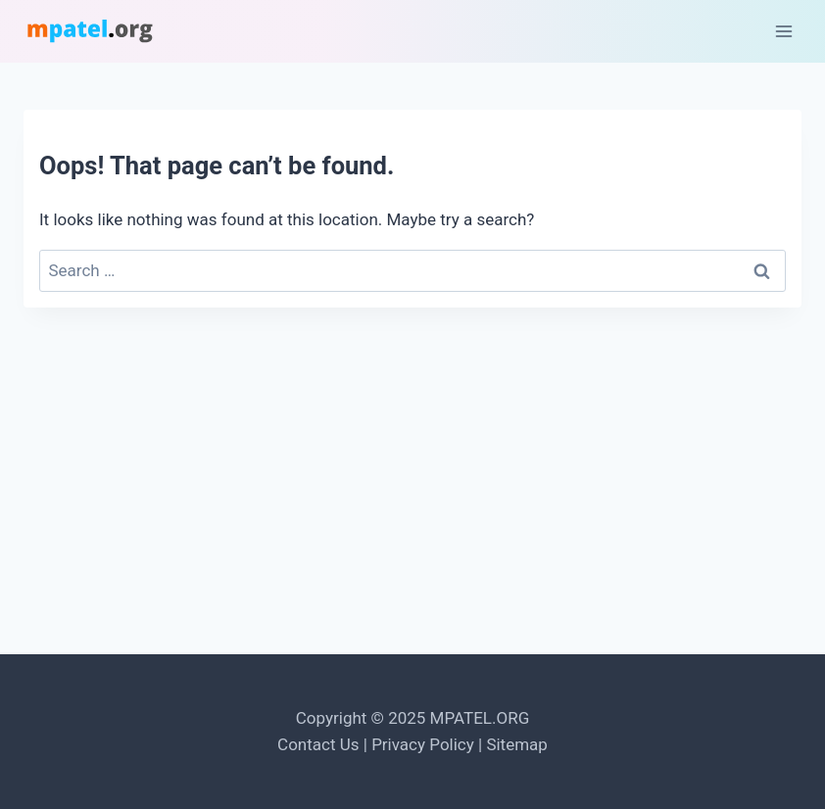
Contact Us (318, 744)
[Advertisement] (412, 492)
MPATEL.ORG (480, 718)
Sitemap (517, 744)
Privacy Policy (422, 744)
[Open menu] (783, 31)
